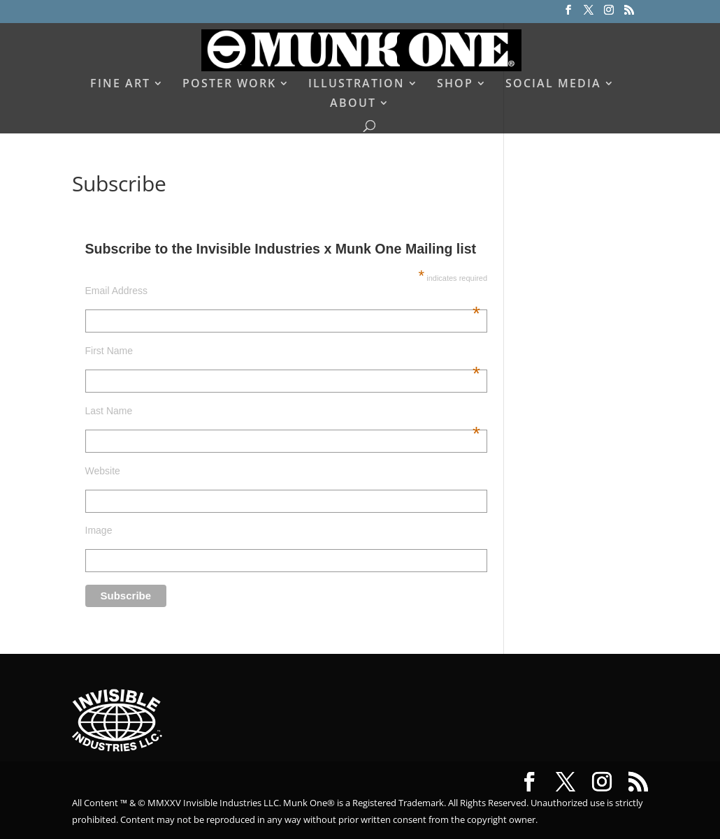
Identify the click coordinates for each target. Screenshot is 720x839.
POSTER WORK (229, 84)
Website (102, 470)
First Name (282, 350)
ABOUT (353, 104)
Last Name (282, 410)
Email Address (282, 290)
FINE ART (120, 84)
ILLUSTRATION (356, 84)
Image (99, 530)
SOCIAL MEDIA (553, 84)
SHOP (455, 84)
